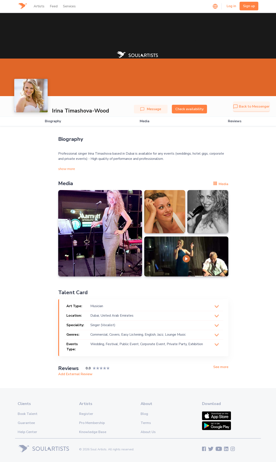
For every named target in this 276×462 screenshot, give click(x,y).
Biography (53, 121)
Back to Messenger (251, 106)
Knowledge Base (92, 432)
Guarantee (26, 423)
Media (144, 121)
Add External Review (75, 374)
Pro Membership (92, 423)
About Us (148, 432)
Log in (231, 6)
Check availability (189, 109)
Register (86, 414)
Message (150, 109)
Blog (144, 414)
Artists (39, 6)
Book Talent (28, 414)
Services (69, 6)
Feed (54, 6)
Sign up (249, 6)
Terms (146, 423)
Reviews (235, 121)
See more (220, 367)
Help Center (27, 432)
